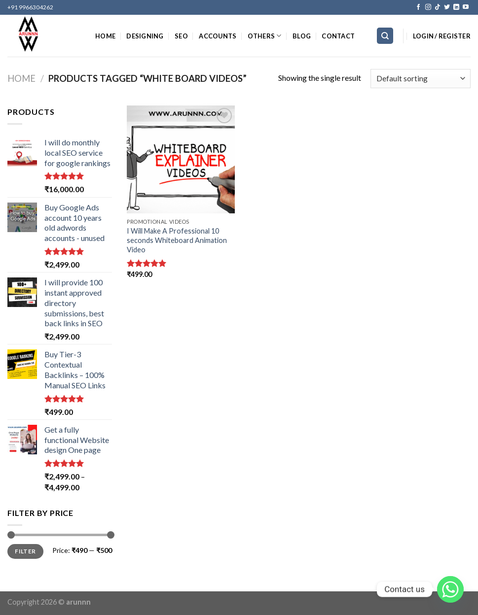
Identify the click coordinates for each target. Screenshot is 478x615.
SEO (181, 36)
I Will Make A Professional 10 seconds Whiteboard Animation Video (177, 240)
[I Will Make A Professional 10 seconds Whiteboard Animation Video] (181, 159)
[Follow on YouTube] (466, 7)
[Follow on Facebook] (418, 7)
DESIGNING (144, 36)
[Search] (385, 36)
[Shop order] (420, 78)
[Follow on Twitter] (447, 7)
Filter (25, 551)
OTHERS (265, 35)
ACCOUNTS (217, 36)
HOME (105, 36)
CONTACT (338, 36)
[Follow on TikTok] (438, 7)
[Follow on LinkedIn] (456, 7)
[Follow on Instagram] (428, 7)
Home (21, 78)
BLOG (302, 36)
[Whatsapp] (450, 589)
